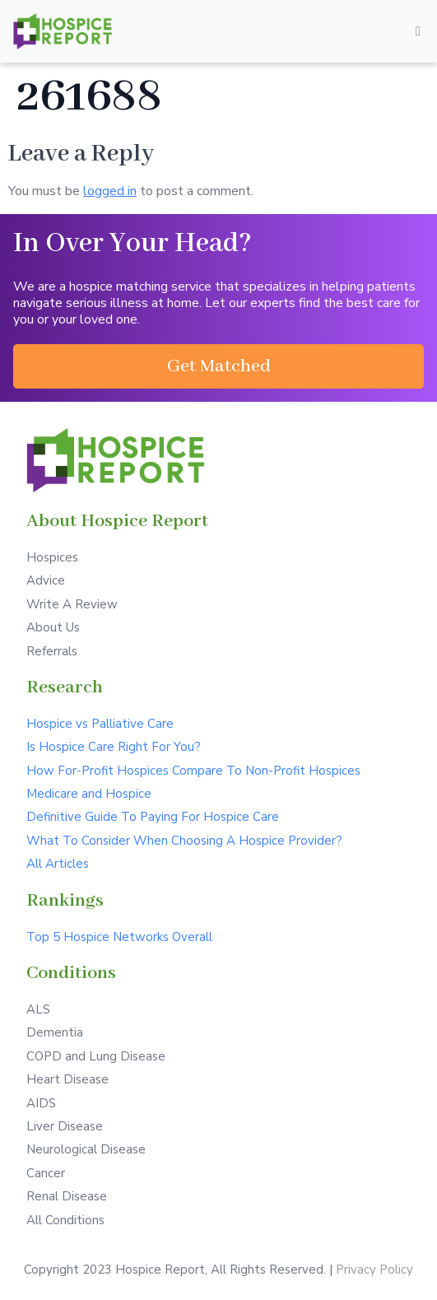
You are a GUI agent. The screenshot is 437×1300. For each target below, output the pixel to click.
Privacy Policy (374, 1269)
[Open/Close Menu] (418, 31)
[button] (218, 366)
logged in (110, 191)
